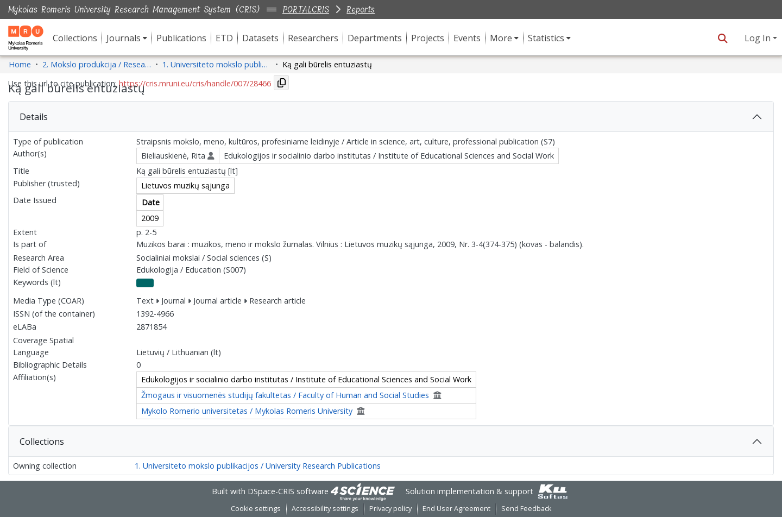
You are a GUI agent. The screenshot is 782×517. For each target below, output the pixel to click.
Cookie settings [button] (256, 508)
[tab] (391, 117)
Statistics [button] (546, 38)
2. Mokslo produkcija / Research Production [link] (96, 64)
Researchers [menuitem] (313, 38)
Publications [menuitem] (181, 38)
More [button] (501, 38)
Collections (42, 441)
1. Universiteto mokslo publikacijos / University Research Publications (258, 466)
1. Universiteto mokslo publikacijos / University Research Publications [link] (216, 64)
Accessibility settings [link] (325, 508)
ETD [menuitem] (224, 38)
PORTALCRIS (305, 9)
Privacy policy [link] (390, 508)
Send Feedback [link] (526, 508)
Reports (360, 9)
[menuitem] (127, 38)
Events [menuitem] (467, 38)
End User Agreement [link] (456, 508)
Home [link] (20, 64)
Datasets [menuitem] (260, 38)
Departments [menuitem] (375, 38)
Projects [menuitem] (427, 38)
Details (34, 117)
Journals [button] (123, 38)
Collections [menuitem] (75, 38)
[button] (722, 38)
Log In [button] (759, 38)
